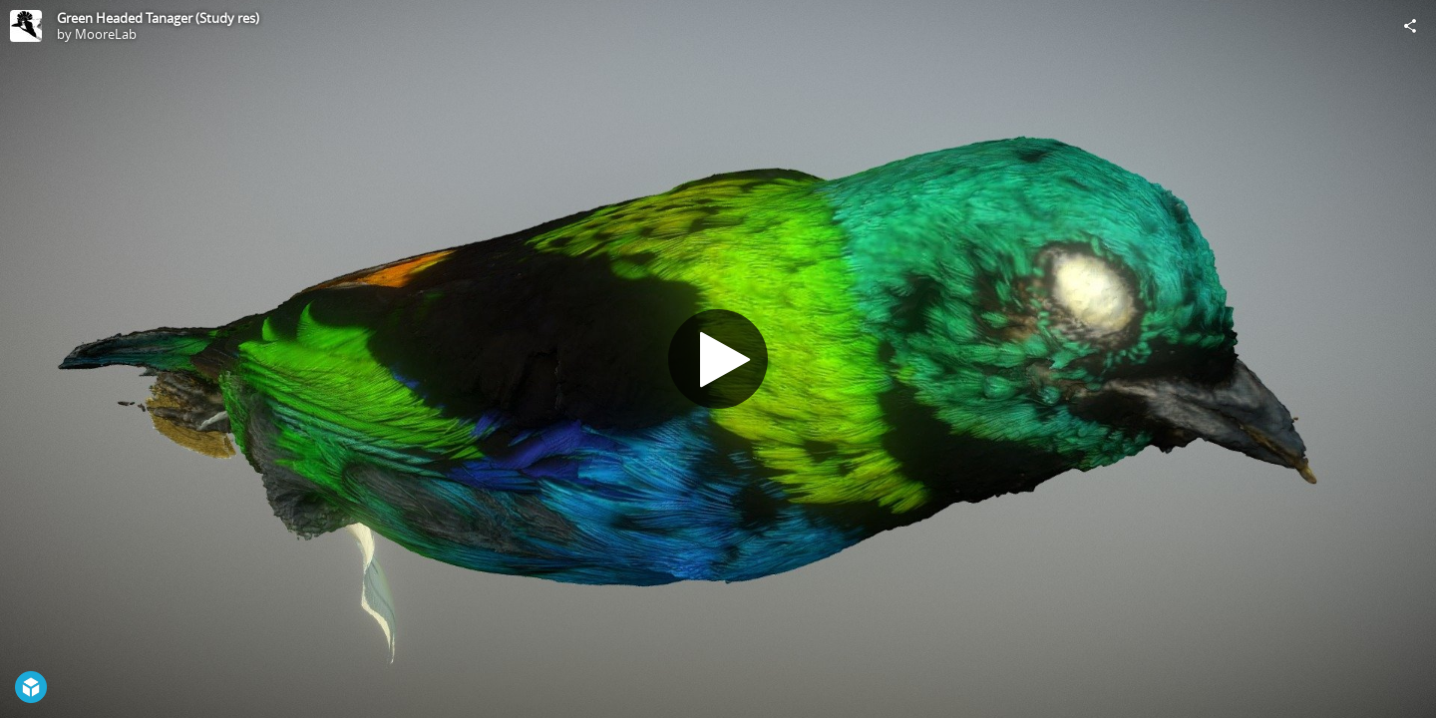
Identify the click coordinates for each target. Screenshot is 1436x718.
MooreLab (106, 34)
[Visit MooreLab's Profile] (26, 26)
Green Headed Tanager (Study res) (158, 18)
